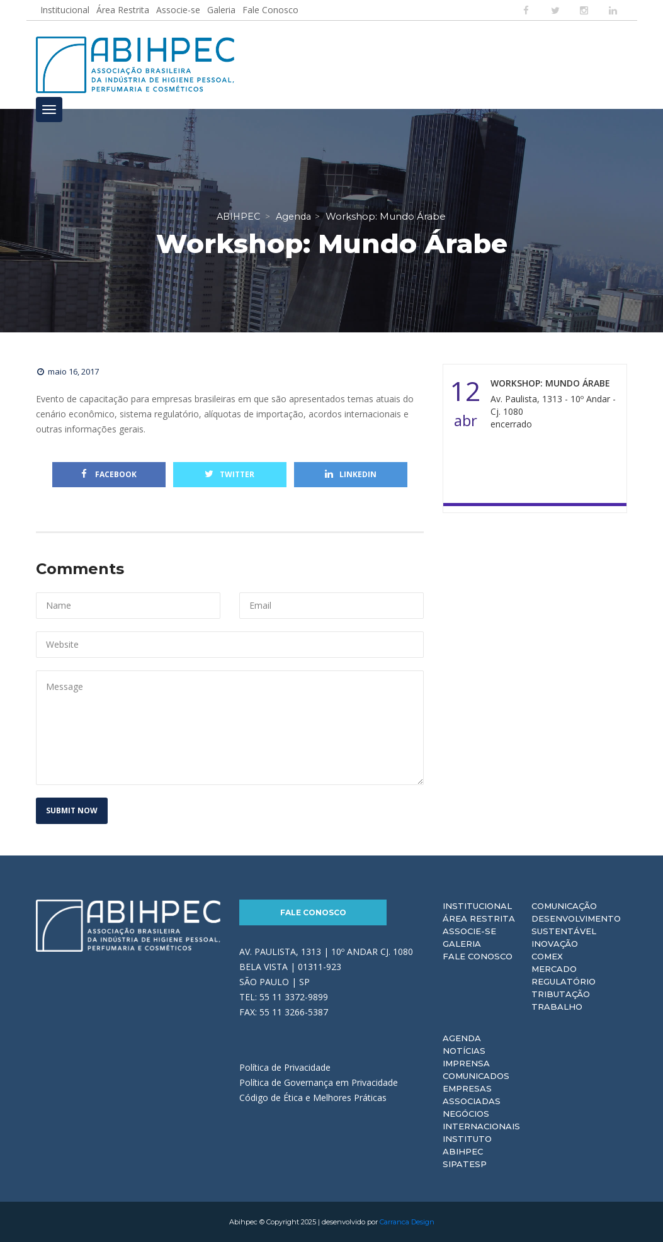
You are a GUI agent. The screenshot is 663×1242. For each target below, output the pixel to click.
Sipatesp (465, 1164)
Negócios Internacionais (481, 1120)
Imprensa (466, 1063)
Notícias (464, 1051)
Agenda (462, 1038)
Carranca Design (407, 1221)
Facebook (109, 474)
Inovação (554, 944)
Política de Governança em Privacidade (318, 1082)
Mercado (554, 969)
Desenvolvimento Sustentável (576, 924)
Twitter (229, 474)
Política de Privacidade (285, 1067)
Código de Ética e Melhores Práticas (313, 1098)
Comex (547, 956)
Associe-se (178, 10)
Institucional (64, 10)
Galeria (221, 10)
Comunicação (564, 906)
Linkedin (351, 474)
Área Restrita (122, 10)
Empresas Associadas (472, 1094)
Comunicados (476, 1076)
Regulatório (563, 981)
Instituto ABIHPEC (467, 1145)
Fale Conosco (270, 10)
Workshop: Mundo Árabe (550, 383)
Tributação (560, 994)
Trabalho (556, 1007)
